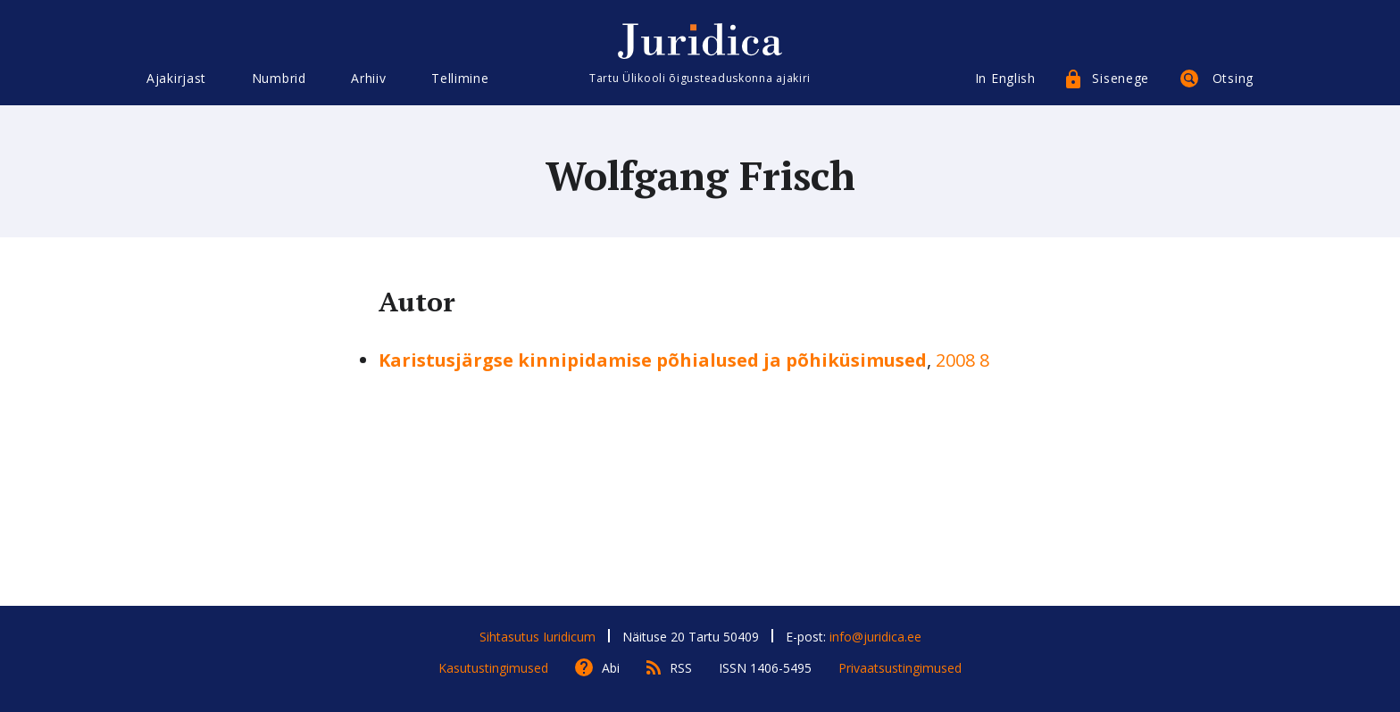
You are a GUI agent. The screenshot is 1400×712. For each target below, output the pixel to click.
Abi (611, 667)
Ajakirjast (176, 78)
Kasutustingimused (493, 667)
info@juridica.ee (875, 636)
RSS (681, 667)
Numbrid (279, 78)
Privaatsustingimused (900, 667)
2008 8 (962, 360)
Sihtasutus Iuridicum (537, 636)
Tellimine (459, 78)
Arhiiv (368, 78)
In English (1005, 78)
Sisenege (1120, 78)
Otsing (1233, 78)
